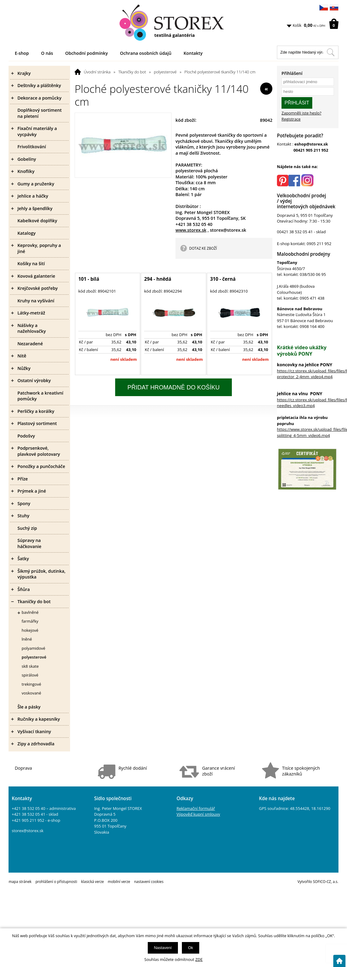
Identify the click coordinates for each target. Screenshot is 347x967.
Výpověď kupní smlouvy (198, 814)
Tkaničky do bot (132, 72)
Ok (190, 947)
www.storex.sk (191, 230)
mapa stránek (20, 881)
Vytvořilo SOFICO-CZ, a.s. (318, 881)
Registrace (291, 119)
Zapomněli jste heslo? (301, 113)
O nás (47, 53)
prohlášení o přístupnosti (56, 881)
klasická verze (92, 881)
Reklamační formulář (195, 808)
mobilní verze (119, 881)
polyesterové (165, 72)
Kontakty (192, 53)
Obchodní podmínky (86, 53)
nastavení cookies (148, 881)
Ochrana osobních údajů (146, 53)
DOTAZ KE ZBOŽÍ (203, 248)
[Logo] (173, 23)
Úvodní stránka (97, 72)
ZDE (199, 959)
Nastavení (163, 947)
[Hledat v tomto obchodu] (330, 52)
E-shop (22, 53)
